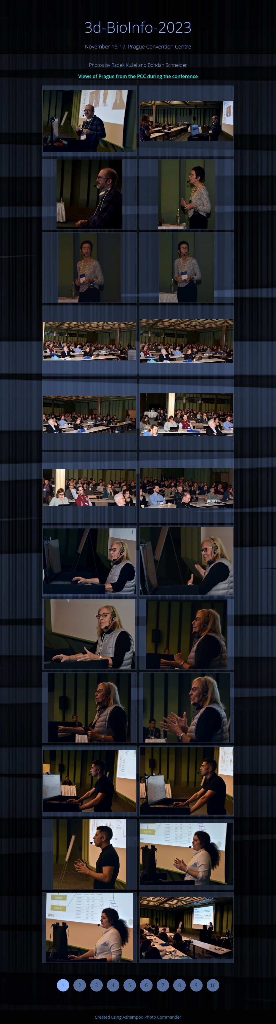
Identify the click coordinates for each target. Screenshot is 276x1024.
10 (213, 985)
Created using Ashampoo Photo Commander (138, 1017)
